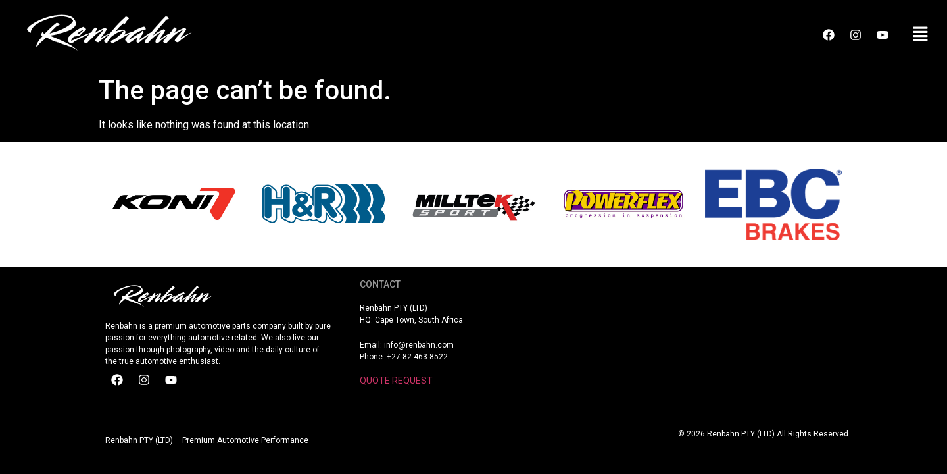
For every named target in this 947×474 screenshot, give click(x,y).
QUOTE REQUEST (396, 380)
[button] (921, 34)
